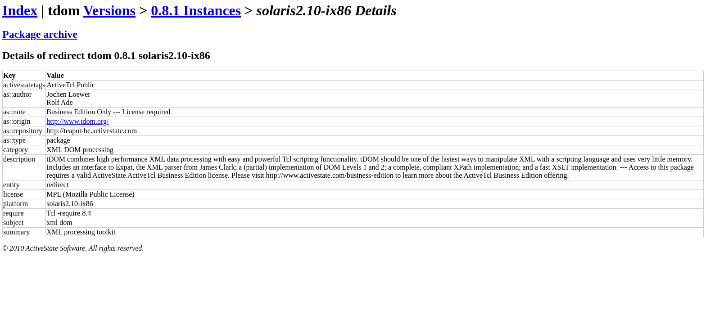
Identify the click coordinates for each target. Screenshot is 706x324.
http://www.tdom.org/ (77, 121)
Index (19, 10)
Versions (109, 10)
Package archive (39, 34)
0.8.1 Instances (196, 10)
